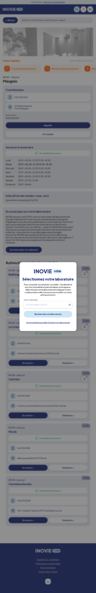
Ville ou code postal (31, 300)
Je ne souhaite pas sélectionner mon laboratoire (48, 322)
